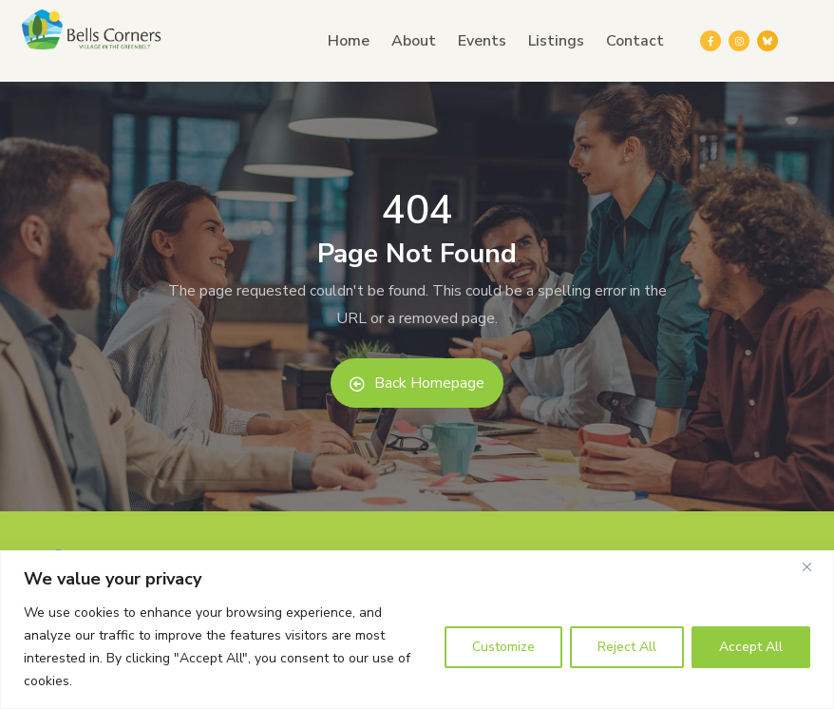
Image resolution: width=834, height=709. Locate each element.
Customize (503, 647)
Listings (556, 40)
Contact (635, 40)
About (413, 40)
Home (349, 40)
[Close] (814, 566)
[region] (417, 629)
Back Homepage (417, 383)
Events (482, 40)
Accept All (751, 647)
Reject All (626, 647)
